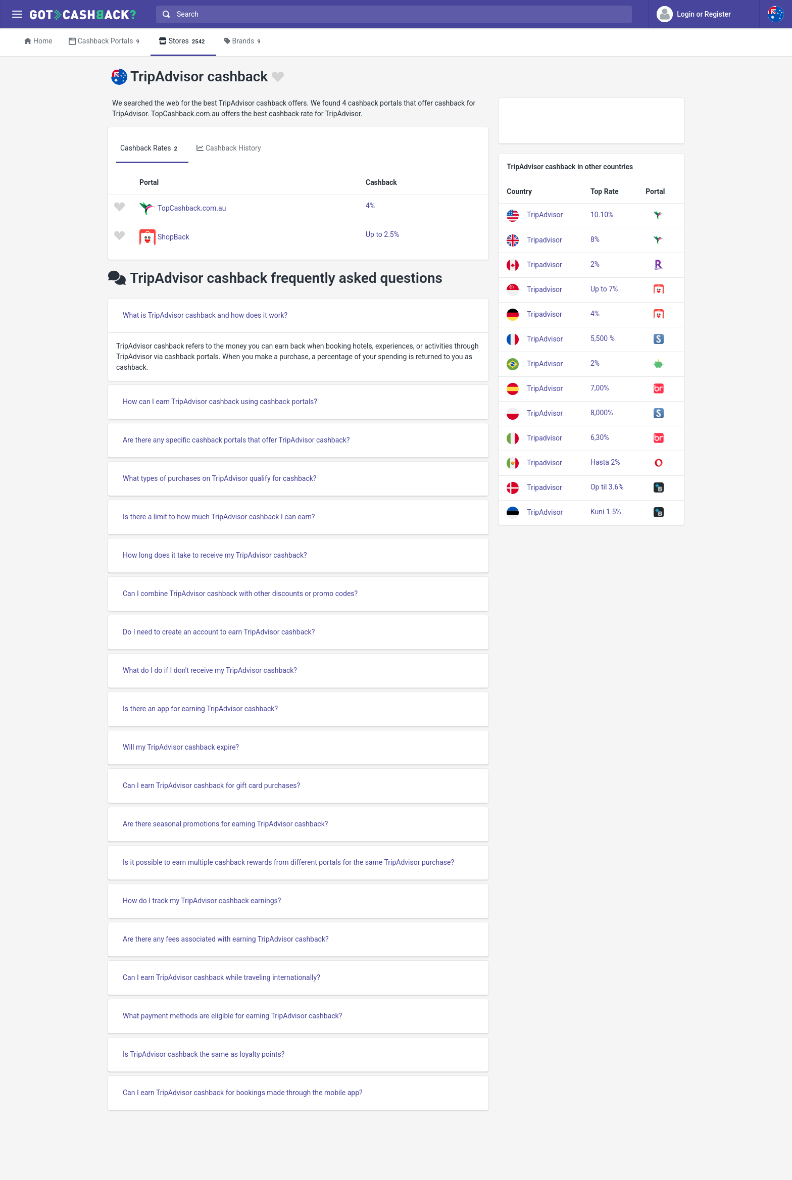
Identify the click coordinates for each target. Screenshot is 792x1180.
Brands (244, 41)
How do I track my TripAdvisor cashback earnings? (202, 901)
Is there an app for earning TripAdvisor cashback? (200, 709)
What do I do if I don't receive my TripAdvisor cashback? (210, 670)
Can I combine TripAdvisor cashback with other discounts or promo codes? (240, 593)
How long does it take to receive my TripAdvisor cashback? (215, 555)
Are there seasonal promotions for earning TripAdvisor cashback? (225, 824)
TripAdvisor (545, 215)
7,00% (599, 388)
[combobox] (392, 14)
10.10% (601, 215)
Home (38, 41)
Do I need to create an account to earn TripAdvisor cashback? (219, 632)
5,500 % (602, 338)
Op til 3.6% (607, 487)
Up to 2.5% (382, 234)
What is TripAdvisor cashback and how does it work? (205, 315)
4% (370, 206)
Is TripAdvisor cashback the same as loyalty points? (203, 1054)
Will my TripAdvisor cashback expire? (181, 747)
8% (595, 239)
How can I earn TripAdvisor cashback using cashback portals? (220, 402)
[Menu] (17, 14)
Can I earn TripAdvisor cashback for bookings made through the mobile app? (243, 1093)
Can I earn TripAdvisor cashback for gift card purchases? (211, 785)
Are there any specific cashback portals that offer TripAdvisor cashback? (236, 440)
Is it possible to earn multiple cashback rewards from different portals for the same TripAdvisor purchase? (288, 862)
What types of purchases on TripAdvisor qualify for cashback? (219, 478)
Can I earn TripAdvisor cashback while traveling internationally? (221, 977)
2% (595, 264)
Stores (183, 41)
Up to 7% (604, 289)
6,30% (599, 437)
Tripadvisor (544, 239)
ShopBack (173, 236)
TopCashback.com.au (192, 208)
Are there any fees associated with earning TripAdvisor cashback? (226, 939)
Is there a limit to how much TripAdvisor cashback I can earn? (219, 517)
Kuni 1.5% (605, 512)
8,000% (601, 413)
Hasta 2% (605, 462)
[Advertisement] (591, 120)
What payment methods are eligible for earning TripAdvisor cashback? (232, 1016)
